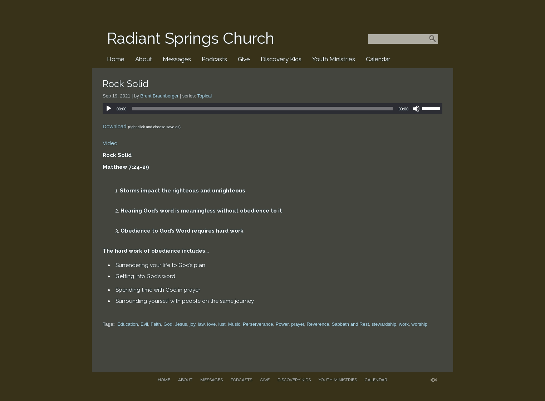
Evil (144, 324)
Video (110, 143)
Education (127, 324)
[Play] (108, 108)
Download (115, 126)
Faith (156, 324)
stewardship (384, 324)
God (167, 324)
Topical (204, 96)
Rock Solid (125, 83)
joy (192, 324)
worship (419, 324)
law (201, 324)
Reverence (318, 324)
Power (282, 324)
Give (244, 59)
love (211, 324)
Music (234, 324)
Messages (177, 59)
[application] (272, 108)
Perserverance (258, 324)
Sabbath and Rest (350, 324)
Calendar (378, 59)
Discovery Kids (281, 59)
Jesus (181, 324)
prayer (297, 324)
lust (221, 324)
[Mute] (416, 108)
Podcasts (214, 59)
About (143, 59)
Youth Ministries (333, 59)
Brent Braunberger (159, 96)
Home (115, 59)
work (404, 324)
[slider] (262, 108)
